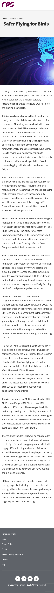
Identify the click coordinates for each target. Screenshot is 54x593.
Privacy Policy (7, 544)
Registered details (9, 534)
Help (3, 564)
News (21, 18)
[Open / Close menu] (50, 5)
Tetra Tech (6, 559)
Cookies (5, 549)
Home (5, 18)
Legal (4, 539)
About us (13, 18)
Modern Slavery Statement (12, 554)
